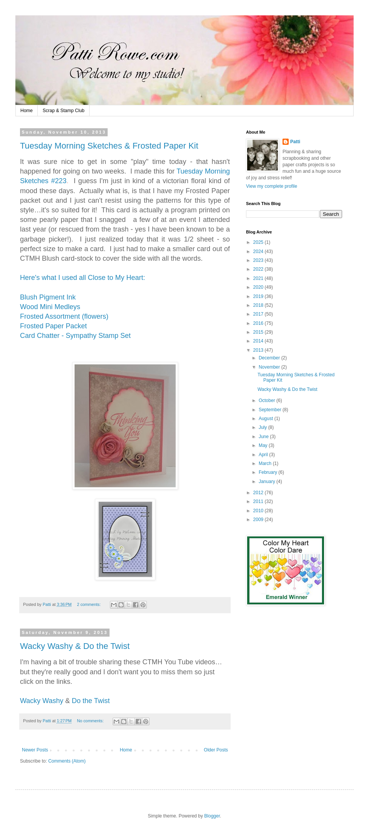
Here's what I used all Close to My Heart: (82, 277)
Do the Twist (91, 701)
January (267, 481)
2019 (259, 296)
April (264, 454)
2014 (259, 341)
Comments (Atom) (66, 761)
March (266, 463)
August (266, 418)
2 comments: (89, 604)
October (267, 400)
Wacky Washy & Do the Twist (75, 646)
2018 (259, 305)
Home (26, 110)
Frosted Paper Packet (54, 326)
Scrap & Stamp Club (64, 110)
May (264, 445)
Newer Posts (35, 750)
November (270, 367)
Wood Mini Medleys (50, 307)
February (268, 472)
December (270, 358)
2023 (259, 260)
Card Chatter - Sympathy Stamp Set (75, 335)
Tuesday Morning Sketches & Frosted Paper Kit (109, 146)
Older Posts (216, 750)
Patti (295, 141)
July (263, 427)
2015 (259, 332)
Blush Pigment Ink (48, 297)
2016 (259, 323)
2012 (259, 492)
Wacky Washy (41, 701)
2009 (259, 519)
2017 (259, 314)
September (271, 409)
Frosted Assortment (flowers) (64, 316)
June (264, 436)
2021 (259, 278)
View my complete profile (271, 186)
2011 (259, 501)
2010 (259, 510)
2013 (259, 350)
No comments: (91, 720)
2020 (259, 287)
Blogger (212, 816)
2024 (259, 251)
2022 (259, 269)
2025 (259, 242)
